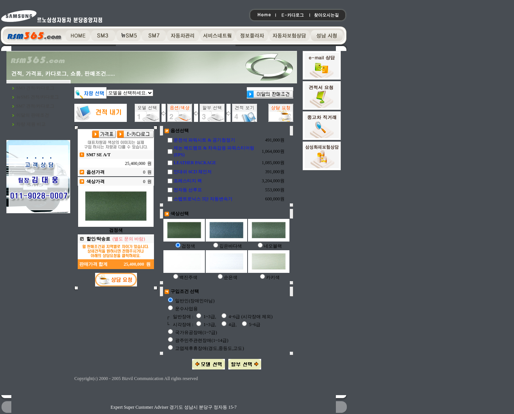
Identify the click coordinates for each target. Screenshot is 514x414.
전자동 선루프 (188, 189)
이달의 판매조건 (32, 115)
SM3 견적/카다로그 (35, 88)
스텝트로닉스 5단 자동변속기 (203, 199)
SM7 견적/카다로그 (35, 106)
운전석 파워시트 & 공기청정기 (204, 140)
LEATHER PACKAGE (195, 162)
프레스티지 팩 (188, 180)
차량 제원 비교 (31, 124)
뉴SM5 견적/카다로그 (37, 97)
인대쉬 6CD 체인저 (193, 171)
